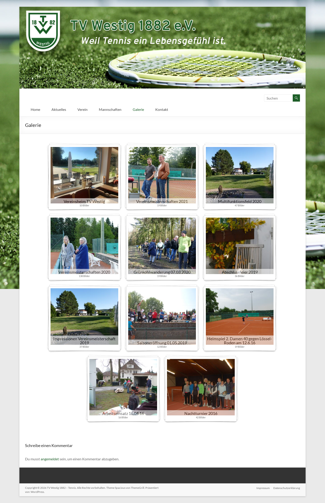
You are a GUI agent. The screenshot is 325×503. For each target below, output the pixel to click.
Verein (82, 109)
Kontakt (161, 109)
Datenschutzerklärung (286, 487)
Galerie (138, 109)
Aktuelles (58, 109)
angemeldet (50, 459)
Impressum (263, 487)
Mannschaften (110, 109)
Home (35, 109)
